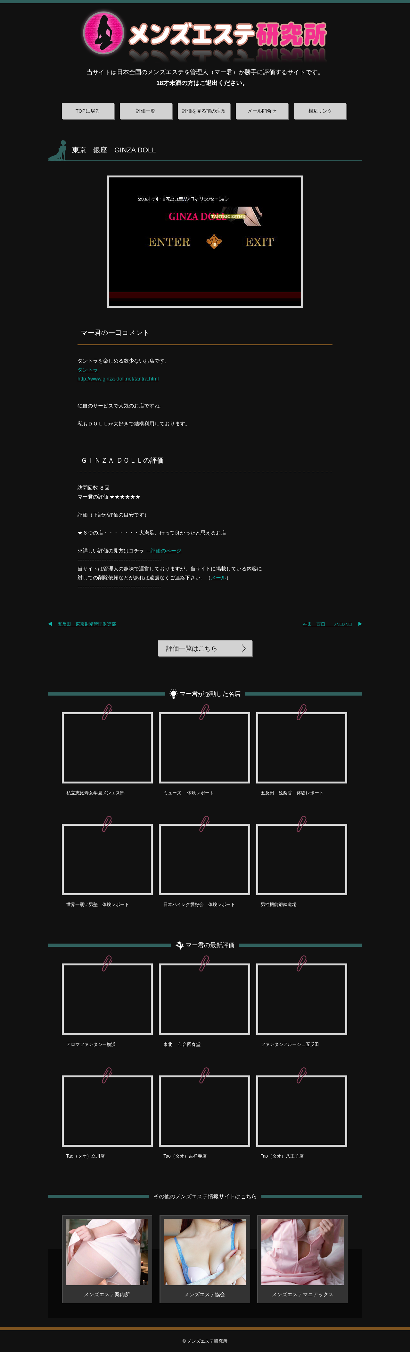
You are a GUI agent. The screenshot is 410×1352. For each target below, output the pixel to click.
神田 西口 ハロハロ (327, 624)
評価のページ (166, 550)
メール (218, 577)
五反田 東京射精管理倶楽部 (87, 624)
